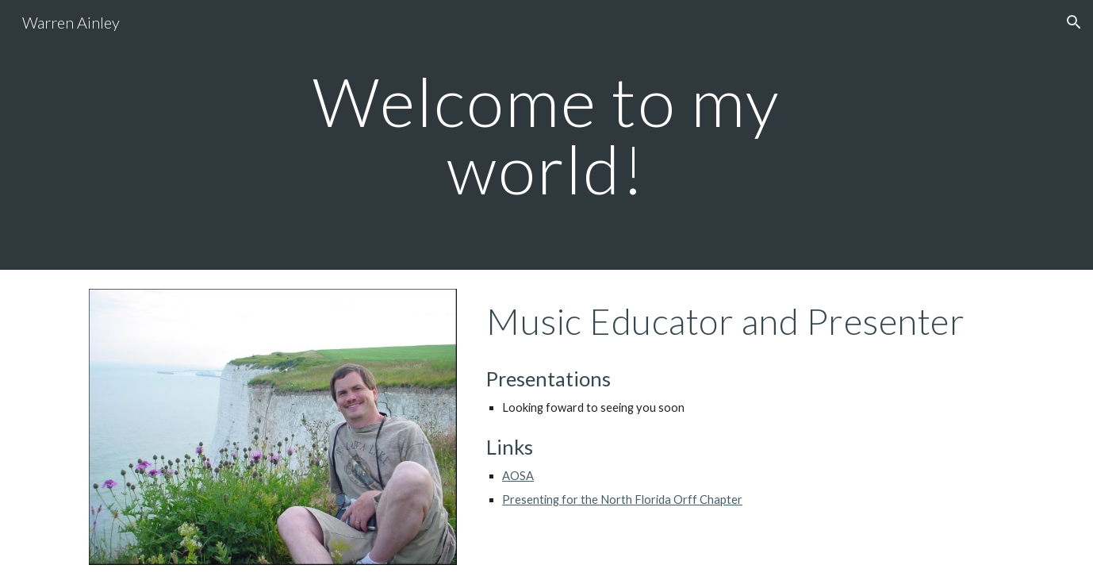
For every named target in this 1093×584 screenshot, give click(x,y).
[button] (1074, 22)
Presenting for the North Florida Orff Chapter (622, 499)
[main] (546, 135)
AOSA (518, 475)
